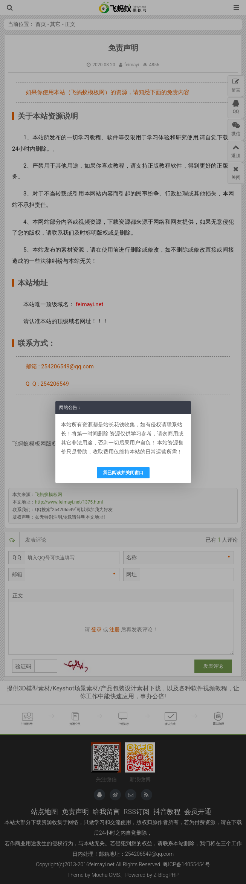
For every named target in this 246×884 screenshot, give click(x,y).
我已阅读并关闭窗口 (123, 472)
